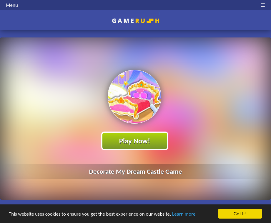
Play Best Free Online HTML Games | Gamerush (135, 21)
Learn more (183, 214)
